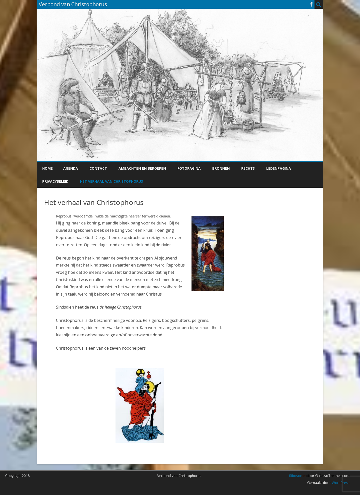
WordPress (340, 482)
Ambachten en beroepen (142, 168)
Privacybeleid (55, 181)
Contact (98, 168)
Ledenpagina (278, 168)
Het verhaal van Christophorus (111, 181)
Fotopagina (189, 168)
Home (47, 168)
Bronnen (221, 168)
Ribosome (297, 475)
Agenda (70, 168)
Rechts (248, 168)
